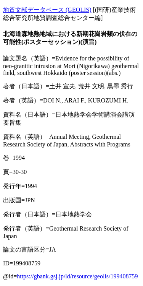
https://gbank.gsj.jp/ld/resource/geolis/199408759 (77, 276)
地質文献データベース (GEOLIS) (47, 9)
